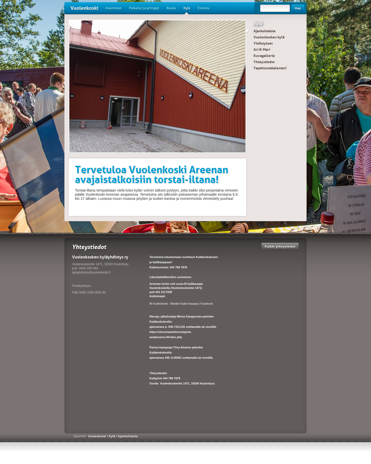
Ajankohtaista (264, 31)
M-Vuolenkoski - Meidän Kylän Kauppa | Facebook (181, 303)
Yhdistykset (263, 43)
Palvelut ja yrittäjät (144, 8)
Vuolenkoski (84, 8)
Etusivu (203, 8)
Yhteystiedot (264, 61)
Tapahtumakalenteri (270, 68)
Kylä (186, 10)
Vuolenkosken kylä (269, 37)
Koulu (171, 8)
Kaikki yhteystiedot (280, 246)
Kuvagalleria (264, 55)
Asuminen (113, 8)
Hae (298, 8)
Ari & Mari (262, 49)
